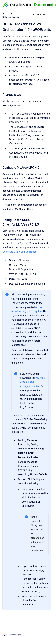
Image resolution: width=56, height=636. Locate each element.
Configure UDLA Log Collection (19, 251)
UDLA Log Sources (10, 17)
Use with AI (41, 14)
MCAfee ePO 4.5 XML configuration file (32, 382)
